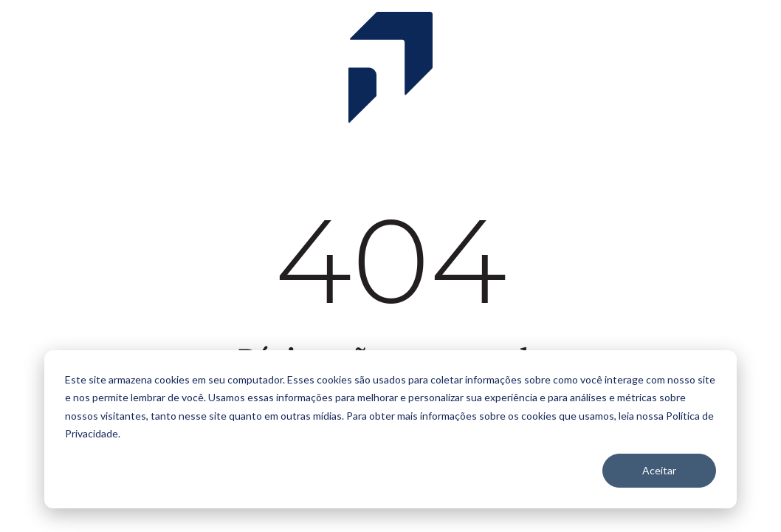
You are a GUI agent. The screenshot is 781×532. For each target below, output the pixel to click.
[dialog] (390, 429)
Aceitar (659, 470)
